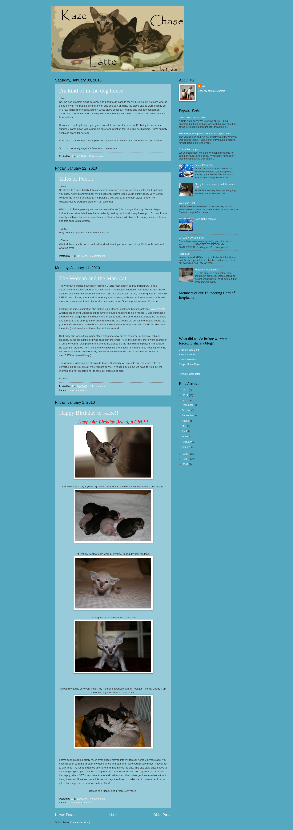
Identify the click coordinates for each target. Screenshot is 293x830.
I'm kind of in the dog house (91, 90)
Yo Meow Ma (158, 309)
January (186, 447)
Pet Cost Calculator (189, 373)
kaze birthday (75, 802)
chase (71, 390)
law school (81, 390)
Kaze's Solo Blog (188, 354)
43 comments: (98, 798)
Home (113, 815)
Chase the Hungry (189, 149)
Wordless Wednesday (206, 269)
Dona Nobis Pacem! (205, 219)
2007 (186, 464)
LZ (203, 86)
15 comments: (98, 255)
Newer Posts (64, 815)
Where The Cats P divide (192, 117)
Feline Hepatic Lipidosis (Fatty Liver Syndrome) (204, 133)
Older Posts (162, 815)
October (186, 410)
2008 (186, 459)
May (184, 426)
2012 (186, 390)
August (186, 420)
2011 (186, 395)
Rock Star (184, 253)
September (188, 415)
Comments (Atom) (80, 822)
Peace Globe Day (204, 165)
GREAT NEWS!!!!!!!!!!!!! (191, 237)
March (185, 436)
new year (88, 802)
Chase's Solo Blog (189, 349)
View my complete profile (211, 90)
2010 (186, 400)
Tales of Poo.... (76, 178)
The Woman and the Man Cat (92, 278)
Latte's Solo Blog (188, 359)
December (188, 404)
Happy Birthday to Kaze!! (88, 413)
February (187, 441)
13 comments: (97, 156)
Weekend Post (187, 203)
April (184, 431)
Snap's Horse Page (189, 364)
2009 (186, 453)
